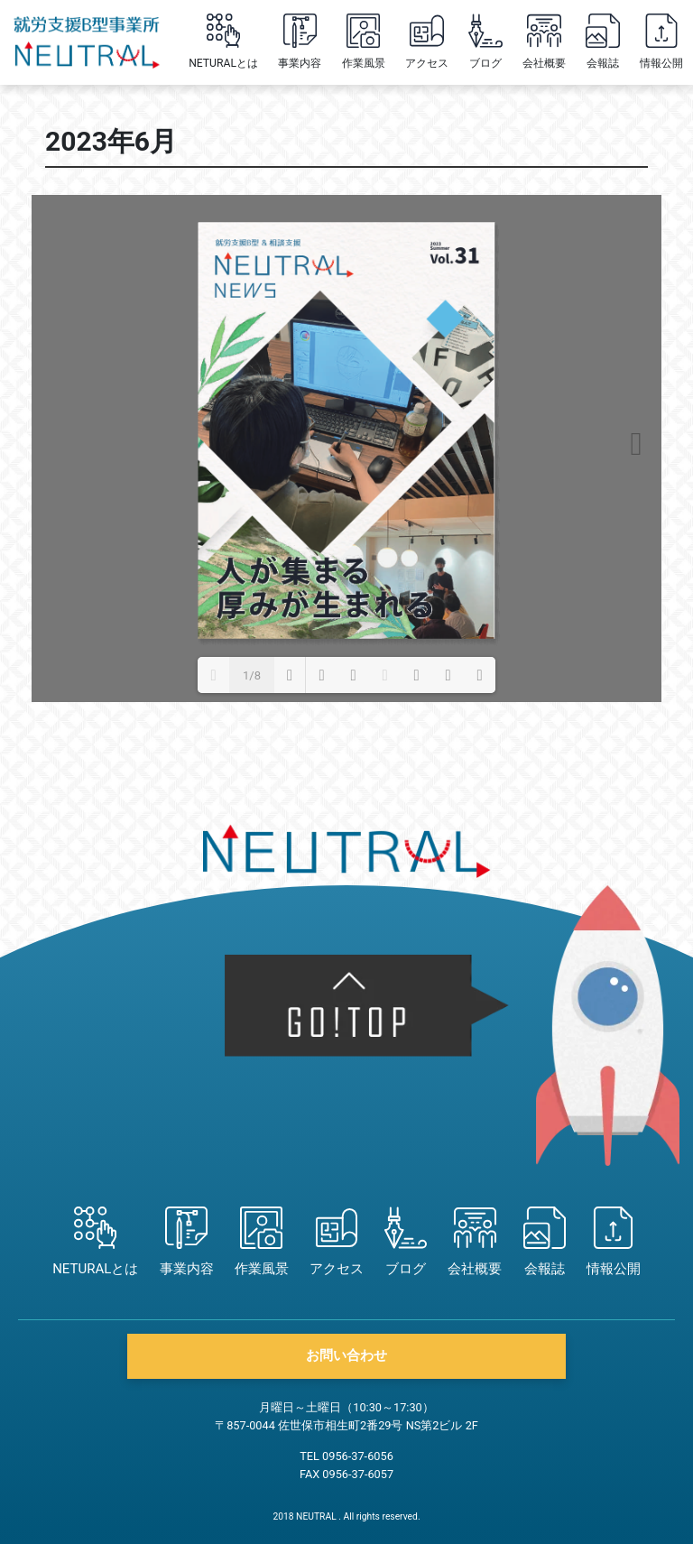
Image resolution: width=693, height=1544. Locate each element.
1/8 (252, 675)
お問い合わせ (346, 1355)
